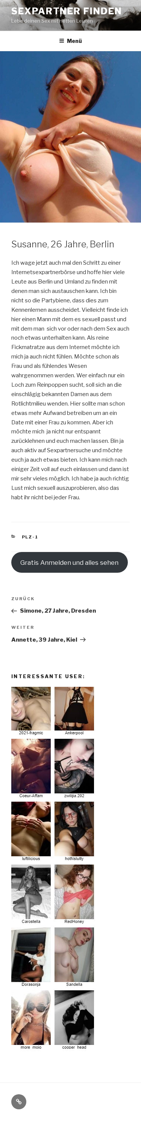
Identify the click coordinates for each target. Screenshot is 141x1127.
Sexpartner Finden (66, 11)
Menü (70, 41)
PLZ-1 (30, 537)
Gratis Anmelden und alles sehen (69, 562)
